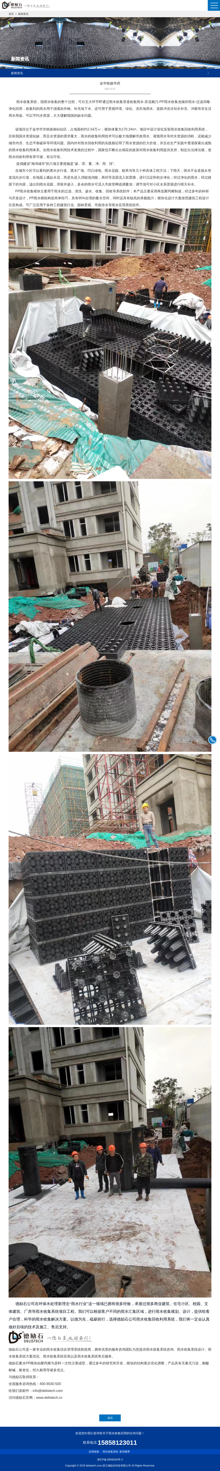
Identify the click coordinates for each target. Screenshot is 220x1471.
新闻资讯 (23, 13)
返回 (110, 1417)
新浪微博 (124, 1451)
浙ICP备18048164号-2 (110, 1459)
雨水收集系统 (110, 1451)
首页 (11, 13)
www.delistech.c (48, 1397)
